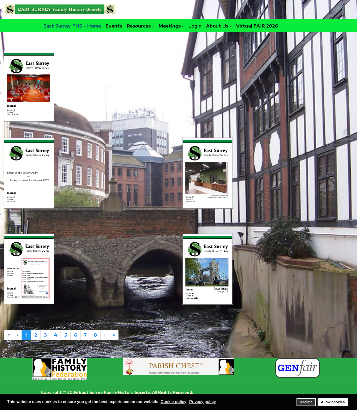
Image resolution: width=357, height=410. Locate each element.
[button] (140, 25)
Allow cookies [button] (333, 402)
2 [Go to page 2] (35, 335)
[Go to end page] (114, 335)
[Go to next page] (104, 335)
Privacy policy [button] (202, 402)
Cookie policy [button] (173, 402)
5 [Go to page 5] (65, 335)
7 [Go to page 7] (85, 335)
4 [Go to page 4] (55, 335)
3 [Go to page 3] (45, 335)
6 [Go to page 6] (75, 335)
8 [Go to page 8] (95, 335)
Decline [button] (306, 402)
